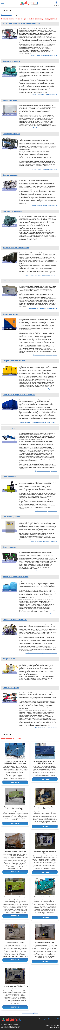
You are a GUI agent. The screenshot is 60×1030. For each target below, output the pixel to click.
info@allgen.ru (54, 1027)
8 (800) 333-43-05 (50, 1019)
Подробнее (15, 782)
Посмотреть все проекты (30, 1013)
